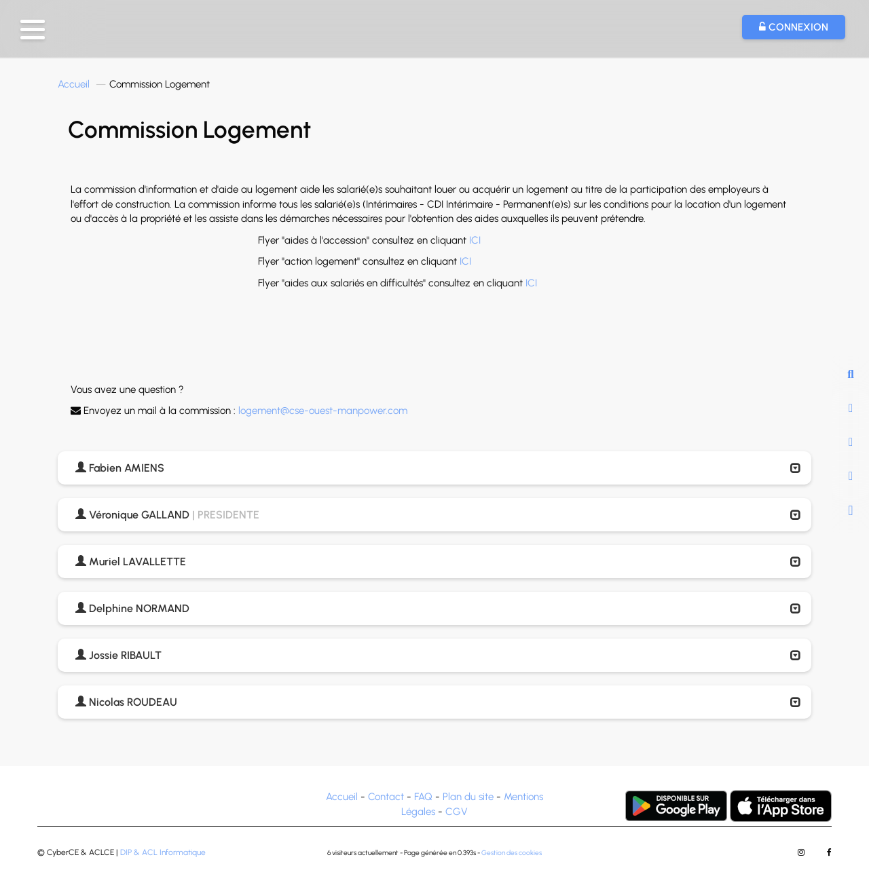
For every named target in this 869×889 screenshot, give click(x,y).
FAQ (423, 797)
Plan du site (468, 797)
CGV (456, 812)
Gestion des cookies (511, 852)
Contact (386, 797)
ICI (475, 240)
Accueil (74, 84)
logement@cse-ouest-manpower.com (322, 410)
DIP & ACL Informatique (163, 852)
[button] (32, 29)
